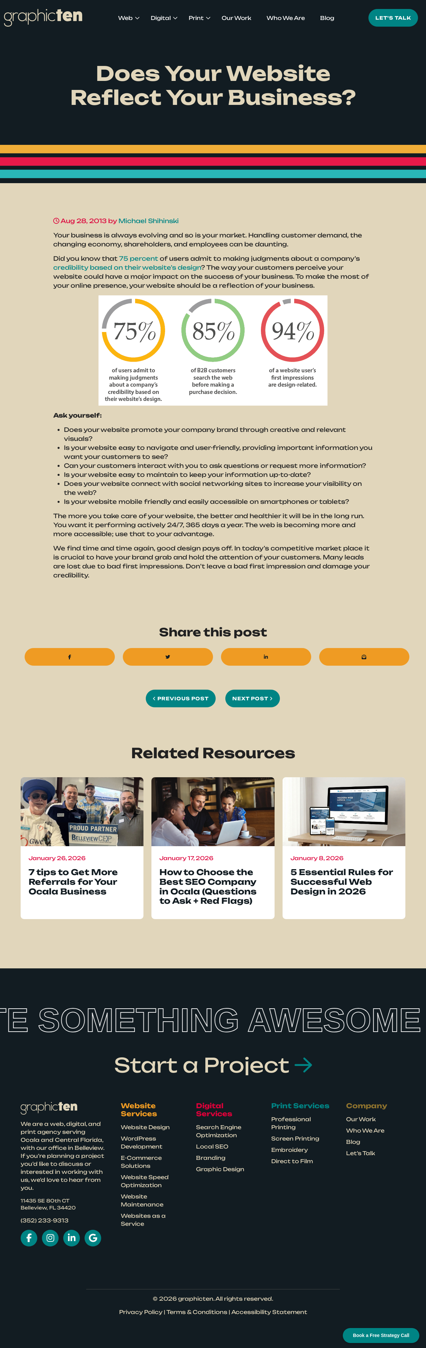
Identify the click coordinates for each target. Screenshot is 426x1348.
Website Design (145, 1127)
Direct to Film (292, 1161)
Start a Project (213, 1065)
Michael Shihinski (148, 220)
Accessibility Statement (269, 1312)
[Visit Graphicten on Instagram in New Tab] (50, 1238)
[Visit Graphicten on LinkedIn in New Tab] (71, 1238)
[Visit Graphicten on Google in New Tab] (93, 1238)
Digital (161, 18)
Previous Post (181, 698)
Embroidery (289, 1150)
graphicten (195, 1298)
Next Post (252, 698)
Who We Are (286, 18)
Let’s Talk (360, 1153)
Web (125, 18)
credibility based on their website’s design (127, 267)
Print (196, 18)
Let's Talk (393, 18)
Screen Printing (295, 1138)
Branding (210, 1158)
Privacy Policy (140, 1312)
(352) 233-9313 (45, 1220)
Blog (327, 18)
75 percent (138, 258)
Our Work (236, 18)
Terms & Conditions (196, 1312)
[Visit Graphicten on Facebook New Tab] (29, 1238)
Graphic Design (220, 1169)
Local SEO (212, 1146)
